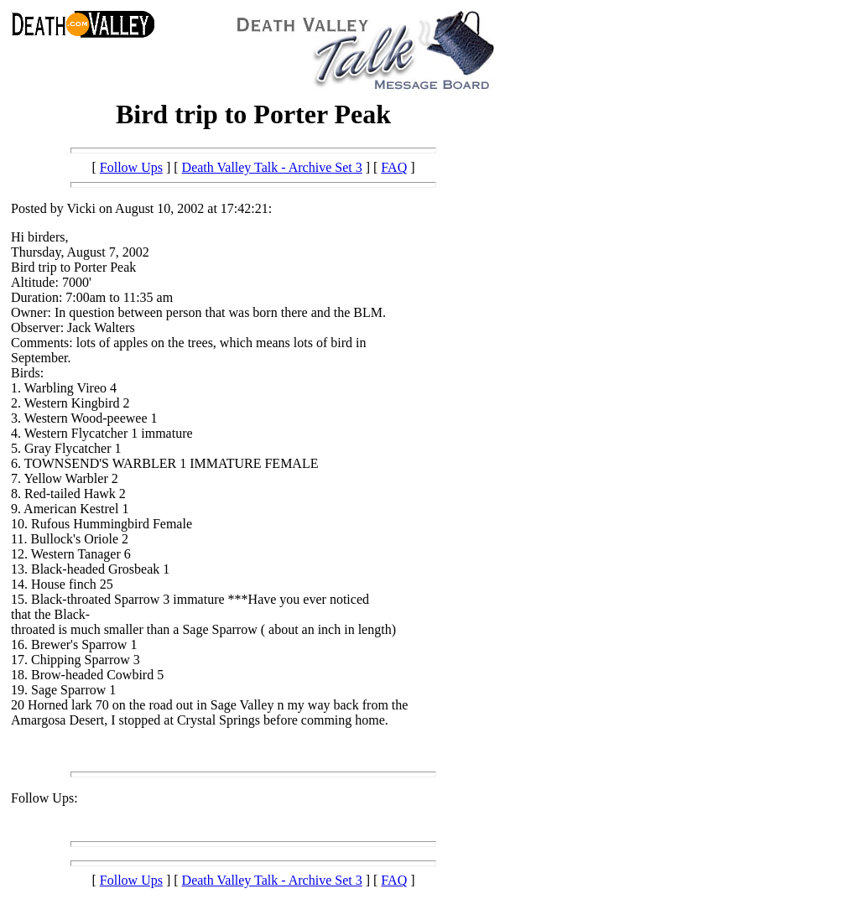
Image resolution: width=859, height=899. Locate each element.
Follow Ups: (44, 798)
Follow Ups (131, 167)
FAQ (394, 167)
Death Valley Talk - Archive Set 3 (272, 167)
